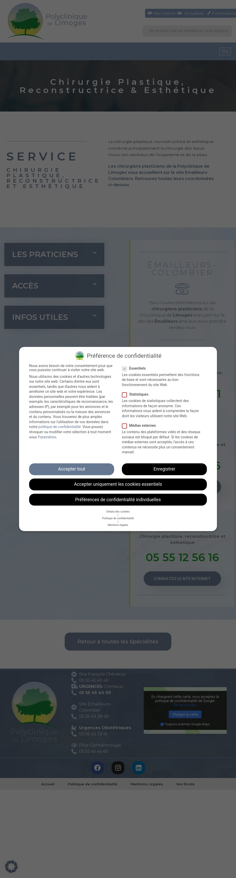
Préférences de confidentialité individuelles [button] (118, 499)
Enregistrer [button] (164, 468)
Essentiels (135, 368)
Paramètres (47, 436)
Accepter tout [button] (71, 468)
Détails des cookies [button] (118, 511)
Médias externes (140, 425)
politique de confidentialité (59, 426)
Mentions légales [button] (118, 524)
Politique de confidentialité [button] (118, 517)
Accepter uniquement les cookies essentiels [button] (118, 484)
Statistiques (137, 394)
